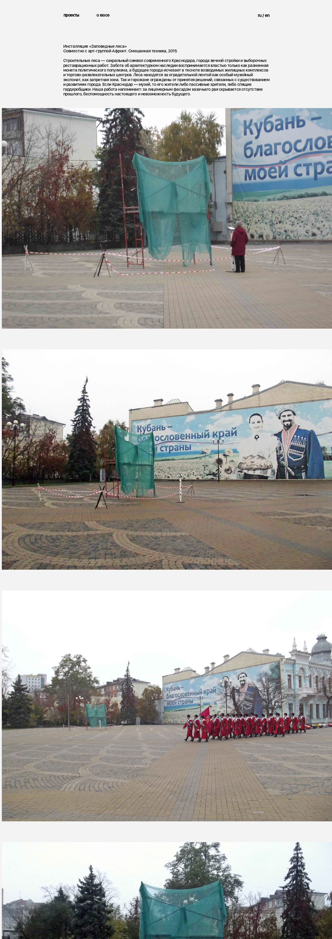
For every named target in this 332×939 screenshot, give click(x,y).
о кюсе (102, 15)
